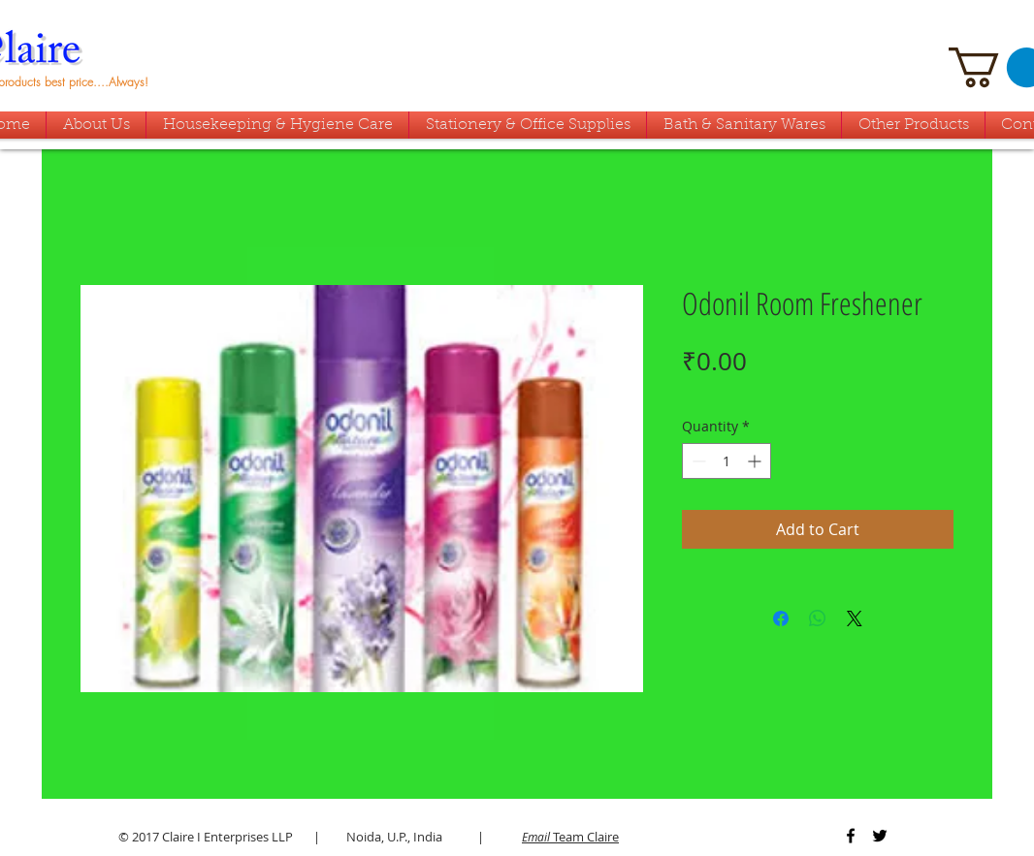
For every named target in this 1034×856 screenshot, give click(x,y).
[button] (744, 125)
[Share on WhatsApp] (817, 618)
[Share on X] (854, 618)
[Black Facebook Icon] (850, 835)
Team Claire (570, 836)
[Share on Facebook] (780, 618)
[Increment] (756, 461)
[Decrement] (697, 461)
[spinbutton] (726, 461)
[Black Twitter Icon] (879, 835)
